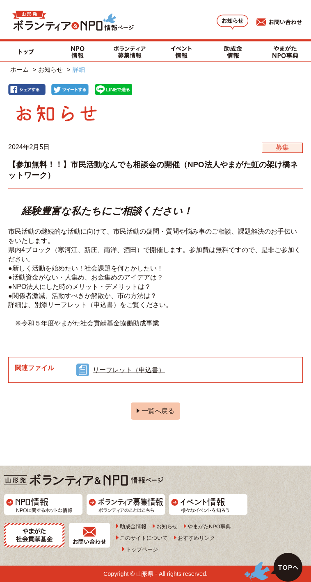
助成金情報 (133, 526)
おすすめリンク (196, 538)
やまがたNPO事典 (209, 526)
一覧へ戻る (158, 410)
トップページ (142, 549)
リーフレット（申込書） (129, 369)
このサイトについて (144, 538)
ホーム (19, 69)
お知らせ (50, 69)
